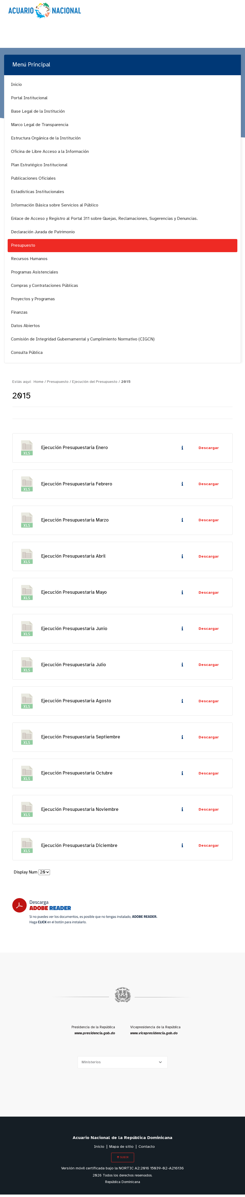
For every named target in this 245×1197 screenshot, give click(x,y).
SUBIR (122, 1159)
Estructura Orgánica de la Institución (46, 138)
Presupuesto (23, 245)
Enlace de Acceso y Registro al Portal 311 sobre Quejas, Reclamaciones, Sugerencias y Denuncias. (104, 218)
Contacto (146, 1149)
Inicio (16, 84)
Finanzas (19, 312)
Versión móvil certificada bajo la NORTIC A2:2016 (122, 1171)
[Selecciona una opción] (123, 1065)
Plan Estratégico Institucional (39, 165)
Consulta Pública (27, 352)
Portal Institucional (29, 98)
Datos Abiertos (25, 326)
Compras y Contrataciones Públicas (44, 285)
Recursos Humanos (29, 259)
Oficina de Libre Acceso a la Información (50, 151)
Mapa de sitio (121, 1149)
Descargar (208, 448)
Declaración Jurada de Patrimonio (43, 232)
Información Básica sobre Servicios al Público (54, 205)
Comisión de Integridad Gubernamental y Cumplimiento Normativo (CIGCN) (83, 339)
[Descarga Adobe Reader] (84, 914)
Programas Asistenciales (34, 272)
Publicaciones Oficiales (33, 178)
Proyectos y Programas (33, 299)
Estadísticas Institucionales (37, 192)
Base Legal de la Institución (38, 111)
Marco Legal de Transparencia (39, 125)
